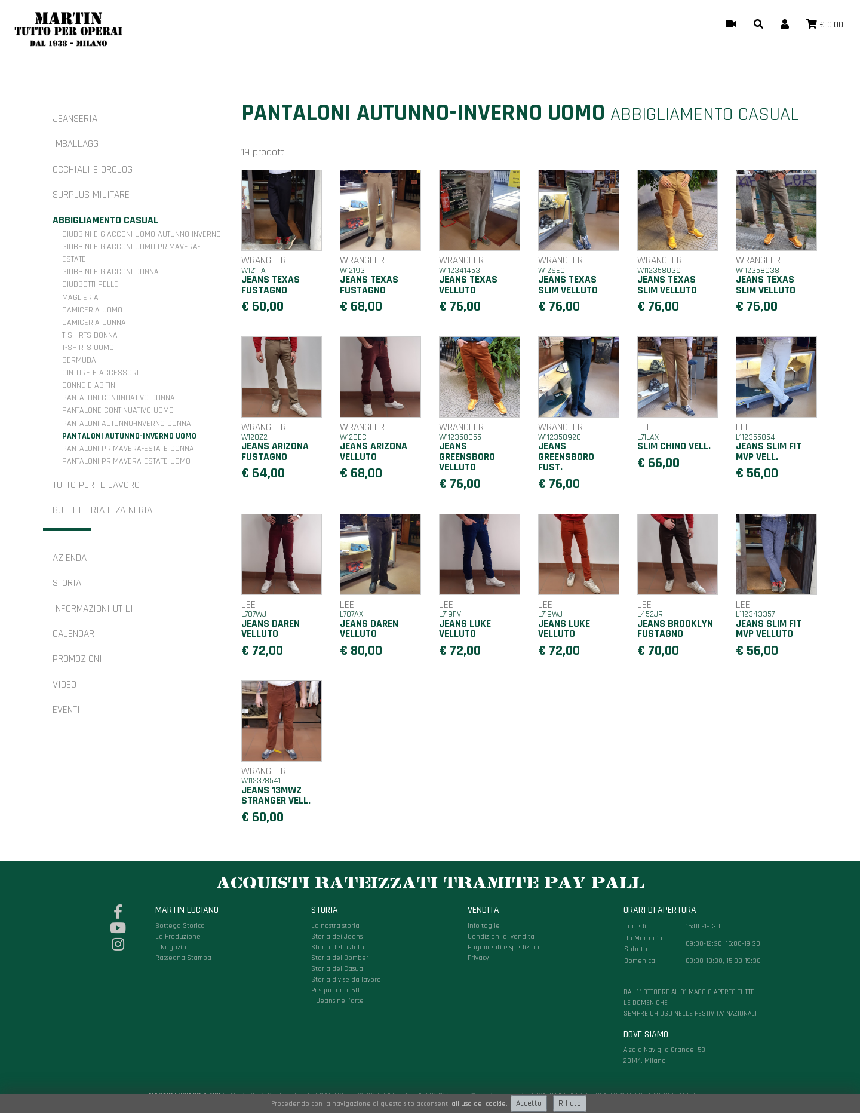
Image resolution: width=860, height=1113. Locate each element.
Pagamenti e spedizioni (504, 947)
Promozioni (77, 659)
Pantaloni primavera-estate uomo (126, 461)
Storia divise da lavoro (346, 979)
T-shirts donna (90, 335)
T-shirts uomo (88, 347)
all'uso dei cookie (479, 1103)
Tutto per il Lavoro (96, 485)
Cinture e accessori (100, 372)
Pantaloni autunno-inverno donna (126, 423)
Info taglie (484, 925)
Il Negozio (170, 947)
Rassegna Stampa (183, 957)
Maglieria (80, 297)
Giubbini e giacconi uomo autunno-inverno (141, 234)
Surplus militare (91, 194)
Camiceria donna (94, 322)
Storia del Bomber (339, 957)
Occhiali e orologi (94, 169)
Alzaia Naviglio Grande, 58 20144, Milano (692, 984)
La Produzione (178, 936)
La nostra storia (335, 925)
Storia (67, 583)
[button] (758, 25)
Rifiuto (569, 1103)
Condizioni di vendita (501, 936)
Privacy (478, 957)
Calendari (75, 633)
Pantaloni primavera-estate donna (128, 448)
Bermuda (79, 360)
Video (64, 684)
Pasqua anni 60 (335, 990)
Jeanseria (75, 118)
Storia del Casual (338, 968)
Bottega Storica (180, 925)
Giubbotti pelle (90, 284)
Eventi (66, 709)
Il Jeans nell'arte (337, 1001)
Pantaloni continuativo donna (118, 398)
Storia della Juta (337, 947)
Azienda (70, 558)
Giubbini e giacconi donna (110, 271)
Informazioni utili (93, 608)
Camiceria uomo (92, 310)
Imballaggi (77, 144)
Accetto (529, 1103)
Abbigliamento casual (105, 220)
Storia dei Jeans (337, 936)
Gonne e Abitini (89, 385)
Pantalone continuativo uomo (118, 410)
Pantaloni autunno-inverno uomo (129, 436)
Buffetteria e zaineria (102, 510)
